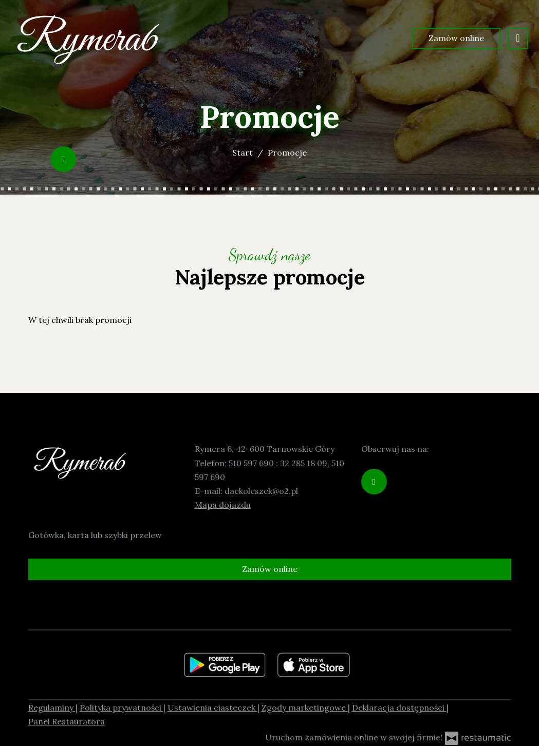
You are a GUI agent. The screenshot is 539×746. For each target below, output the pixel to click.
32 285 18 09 (303, 463)
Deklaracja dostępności (399, 707)
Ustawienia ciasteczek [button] (212, 707)
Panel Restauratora (66, 721)
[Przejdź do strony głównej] (87, 38)
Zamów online (456, 38)
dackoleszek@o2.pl (261, 491)
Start (242, 152)
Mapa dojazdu (223, 505)
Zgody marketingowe (305, 707)
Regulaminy (52, 707)
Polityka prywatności (121, 707)
